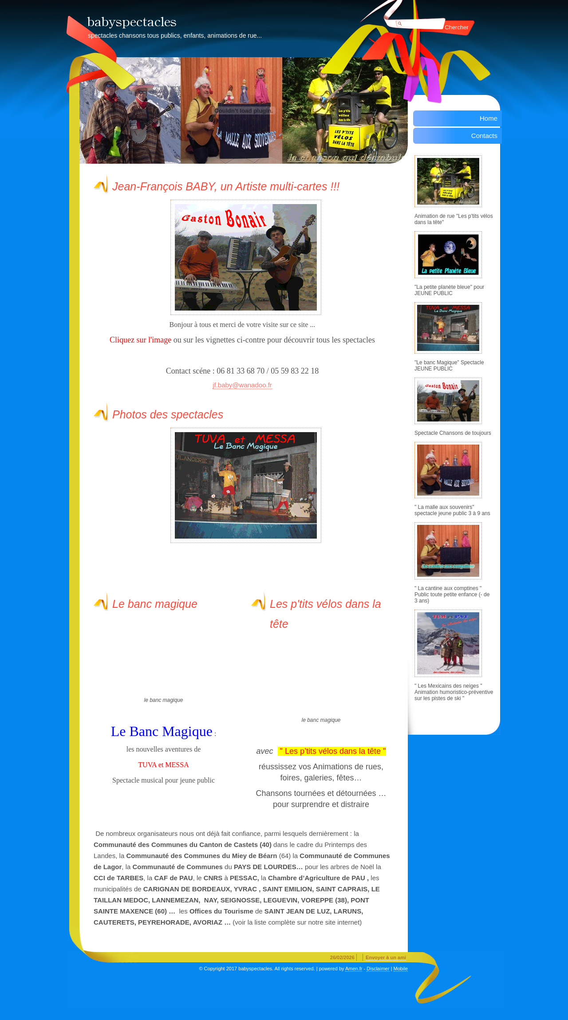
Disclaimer (378, 968)
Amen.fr (354, 968)
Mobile (401, 968)
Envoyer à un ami (386, 957)
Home (488, 118)
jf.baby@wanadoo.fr (242, 385)
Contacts (484, 135)
